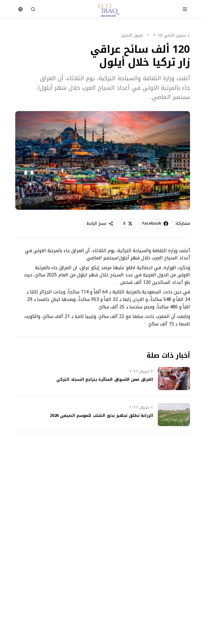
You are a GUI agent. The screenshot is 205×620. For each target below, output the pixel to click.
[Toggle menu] (185, 9)
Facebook (155, 223)
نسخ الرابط (100, 223)
